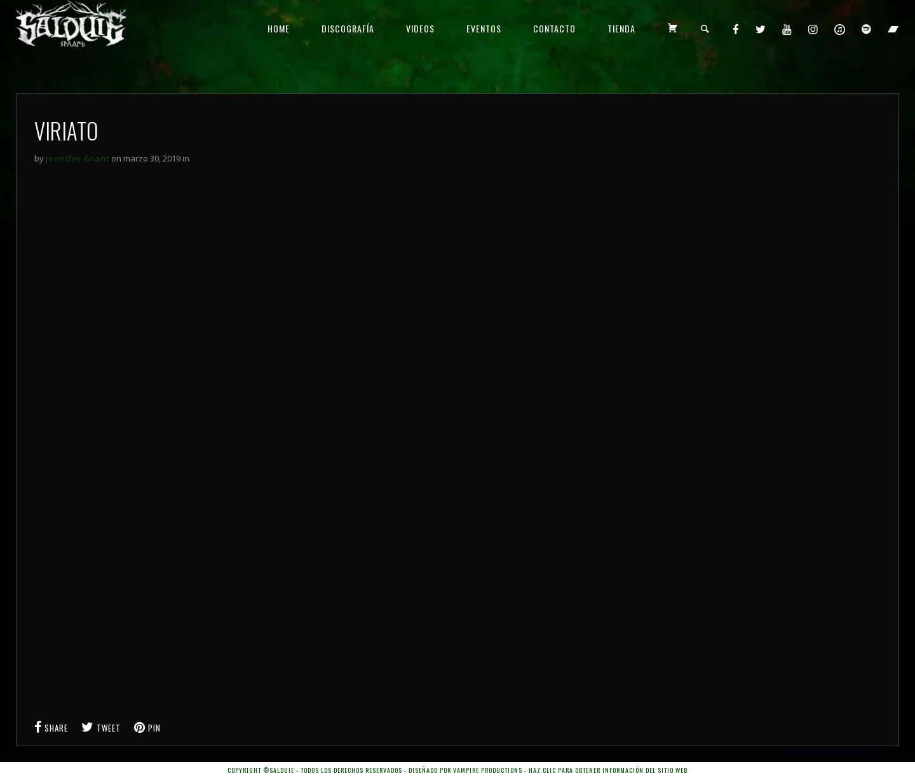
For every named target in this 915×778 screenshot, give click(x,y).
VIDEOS (420, 28)
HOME (279, 28)
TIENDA (621, 28)
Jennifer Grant (77, 158)
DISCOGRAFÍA (348, 28)
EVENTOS (483, 28)
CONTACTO (554, 28)
